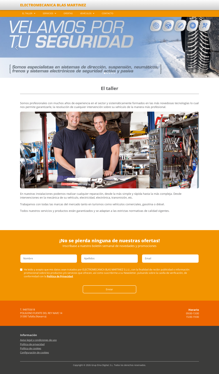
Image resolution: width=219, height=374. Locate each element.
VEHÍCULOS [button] (86, 13)
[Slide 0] (104, 73)
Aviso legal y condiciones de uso (38, 340)
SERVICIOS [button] (48, 13)
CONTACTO (107, 13)
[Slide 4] (114, 73)
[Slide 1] (107, 73)
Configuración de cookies (34, 352)
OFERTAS (68, 13)
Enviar (109, 289)
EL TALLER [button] (27, 13)
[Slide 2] (109, 73)
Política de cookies (30, 348)
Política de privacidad (32, 344)
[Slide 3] (112, 73)
